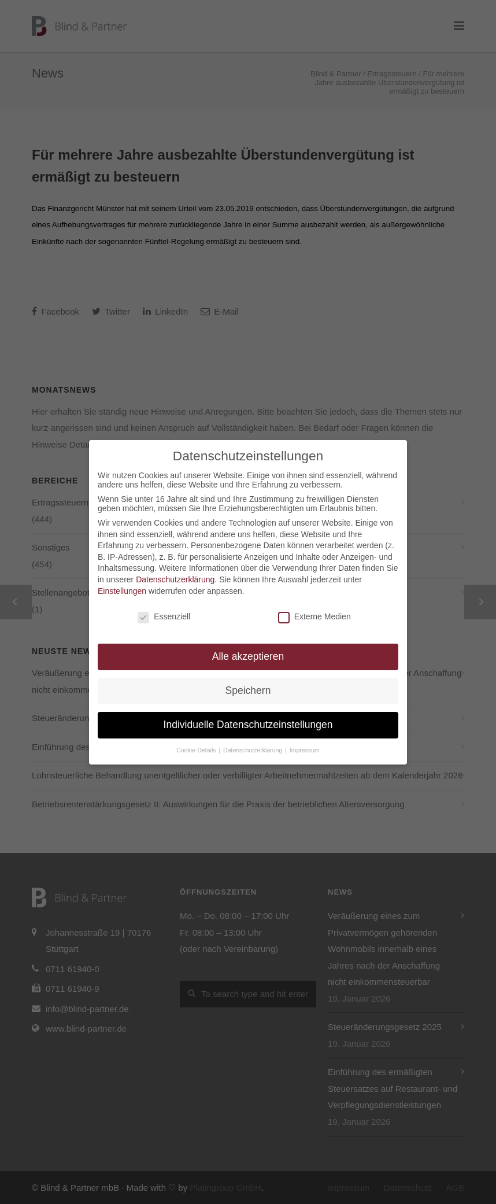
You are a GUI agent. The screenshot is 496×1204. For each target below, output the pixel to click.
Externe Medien (314, 616)
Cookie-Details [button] (196, 750)
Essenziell (164, 616)
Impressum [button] (305, 750)
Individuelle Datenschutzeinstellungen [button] (248, 724)
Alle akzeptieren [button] (248, 656)
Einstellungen (122, 591)
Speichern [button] (248, 690)
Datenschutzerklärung (175, 579)
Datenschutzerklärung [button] (253, 750)
